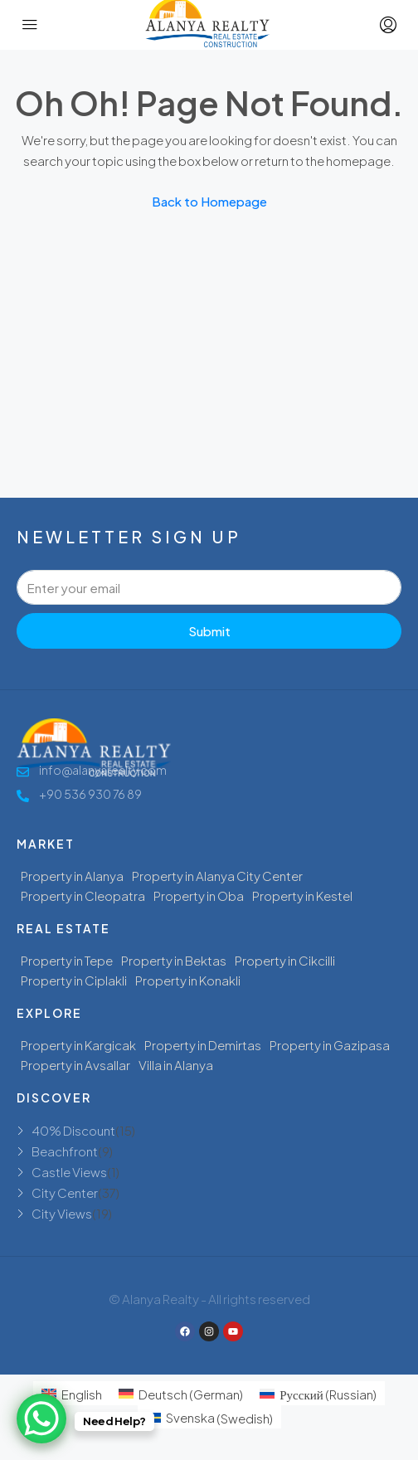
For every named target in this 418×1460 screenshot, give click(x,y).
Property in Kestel (302, 895)
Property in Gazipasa (330, 1045)
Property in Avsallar (75, 1065)
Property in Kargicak (78, 1045)
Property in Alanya (72, 875)
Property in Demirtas (202, 1045)
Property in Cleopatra (83, 895)
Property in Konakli (188, 980)
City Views (62, 1213)
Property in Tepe (67, 960)
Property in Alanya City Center (217, 875)
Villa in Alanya (176, 1065)
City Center (65, 1192)
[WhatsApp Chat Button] (41, 1418)
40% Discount (73, 1130)
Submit (209, 631)
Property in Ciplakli (74, 980)
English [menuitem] (81, 1394)
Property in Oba (198, 895)
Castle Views (69, 1172)
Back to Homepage (209, 201)
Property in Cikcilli (285, 960)
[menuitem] (71, 1393)
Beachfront (65, 1151)
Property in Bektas (173, 960)
